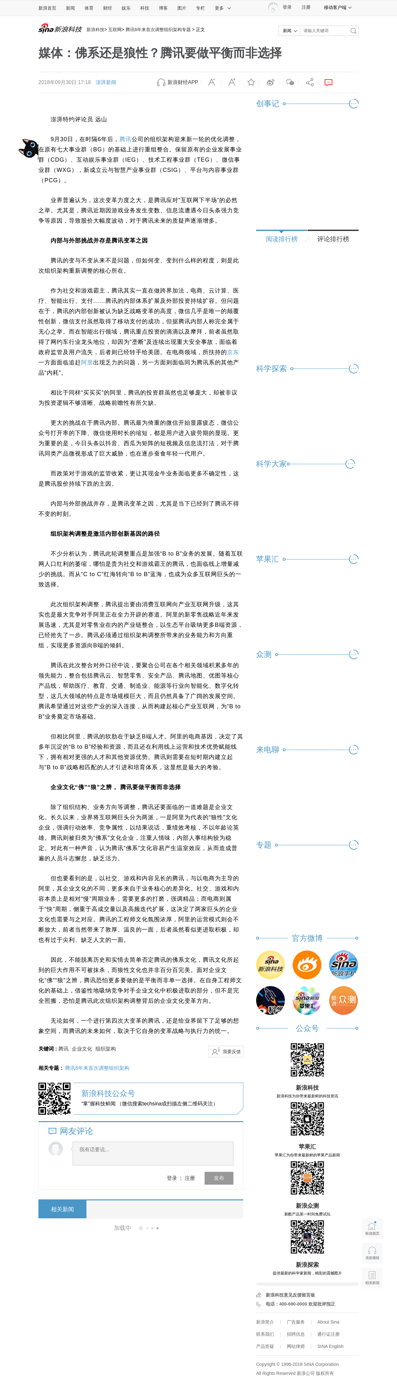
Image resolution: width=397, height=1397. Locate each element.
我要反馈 (232, 1051)
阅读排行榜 (282, 239)
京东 (233, 352)
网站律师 (296, 1346)
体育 (89, 8)
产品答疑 (265, 1346)
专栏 (200, 8)
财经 (107, 8)
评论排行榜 (333, 239)
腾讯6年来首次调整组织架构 (97, 1068)
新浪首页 (47, 8)
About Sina (328, 1322)
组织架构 (105, 1049)
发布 (219, 1178)
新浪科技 (95, 29)
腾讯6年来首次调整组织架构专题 (158, 29)
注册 (306, 7)
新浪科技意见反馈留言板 (290, 1295)
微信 (288, 82)
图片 (181, 8)
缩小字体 (210, 82)
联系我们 (265, 1334)
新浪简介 (265, 1322)
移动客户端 (338, 7)
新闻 (70, 8)
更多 (223, 8)
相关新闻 (62, 1209)
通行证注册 (328, 1334)
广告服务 (296, 1322)
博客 (163, 8)
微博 (269, 82)
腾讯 (125, 139)
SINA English (330, 1346)
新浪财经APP (182, 82)
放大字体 (230, 82)
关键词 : (48, 1049)
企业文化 (82, 1049)
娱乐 (126, 8)
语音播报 (372, 1253)
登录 (172, 1178)
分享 (308, 82)
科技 (144, 8)
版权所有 (325, 1373)
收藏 (249, 82)
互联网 (115, 29)
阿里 (87, 362)
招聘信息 (296, 1334)
